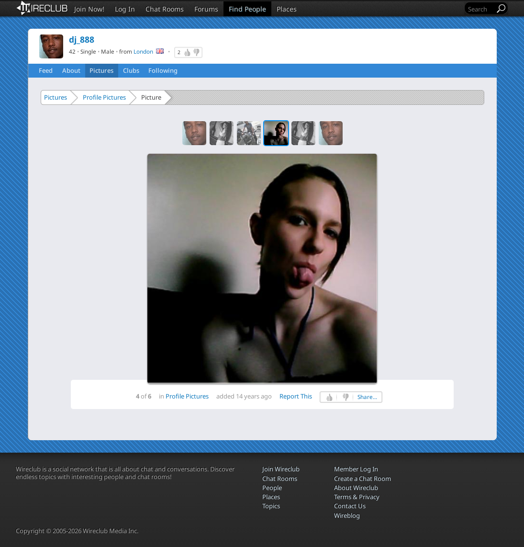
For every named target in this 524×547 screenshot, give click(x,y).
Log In (125, 8)
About (71, 70)
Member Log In (356, 469)
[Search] (480, 8)
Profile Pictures (104, 97)
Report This (295, 396)
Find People (247, 8)
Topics (271, 506)
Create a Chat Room (362, 478)
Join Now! (89, 8)
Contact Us (350, 506)
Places (287, 8)
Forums (206, 8)
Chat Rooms (164, 8)
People (272, 487)
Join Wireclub (281, 469)
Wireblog (347, 515)
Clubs (131, 70)
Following (163, 70)
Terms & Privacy (356, 497)
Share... (367, 396)
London (143, 51)
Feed (46, 70)
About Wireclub (356, 487)
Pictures (101, 70)
